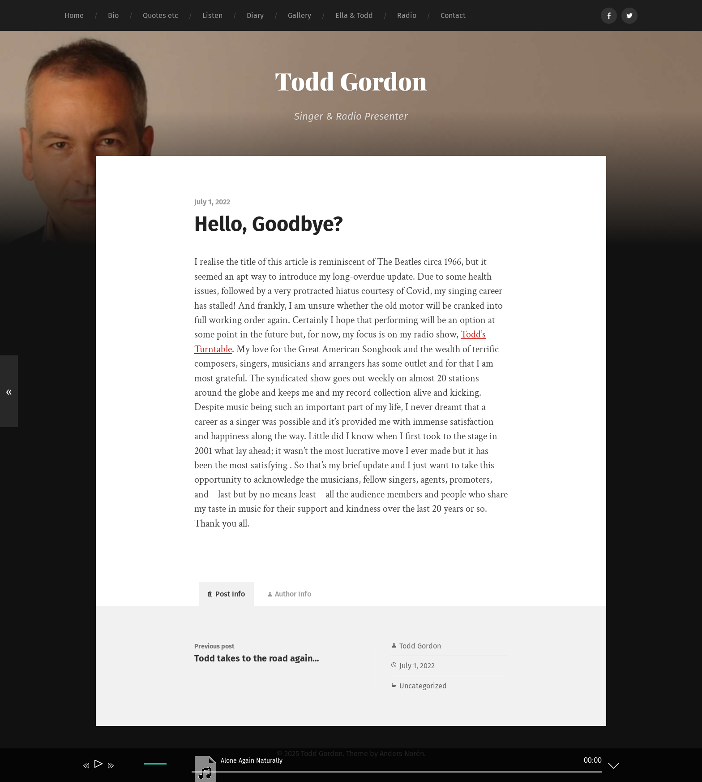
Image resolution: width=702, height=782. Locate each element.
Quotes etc (160, 15)
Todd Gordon (351, 81)
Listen (212, 15)
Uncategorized (423, 686)
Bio (113, 15)
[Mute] (123, 771)
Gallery (299, 15)
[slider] (397, 772)
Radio (406, 15)
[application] (344, 767)
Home (74, 15)
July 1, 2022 (417, 665)
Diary (255, 15)
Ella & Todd (354, 15)
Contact (453, 15)
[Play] (97, 765)
